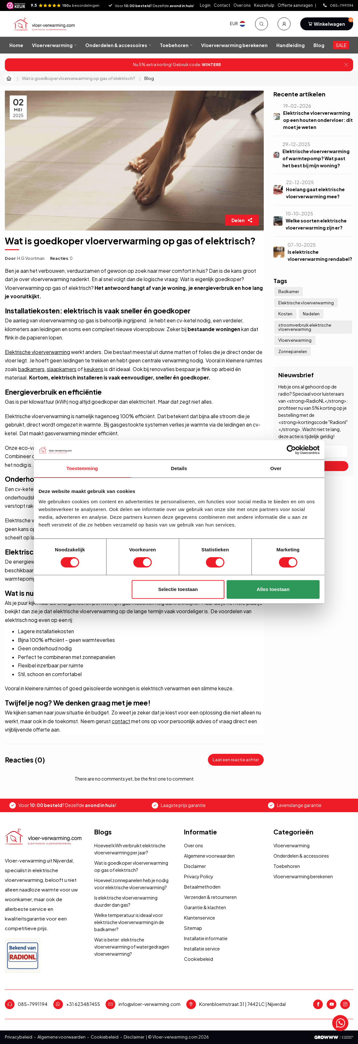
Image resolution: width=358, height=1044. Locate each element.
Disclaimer (195, 866)
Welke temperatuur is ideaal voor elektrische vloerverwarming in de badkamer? (129, 922)
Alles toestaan (273, 589)
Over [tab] (275, 468)
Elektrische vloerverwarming (37, 352)
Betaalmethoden (202, 887)
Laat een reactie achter (236, 759)
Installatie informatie (206, 938)
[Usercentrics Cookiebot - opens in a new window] (291, 450)
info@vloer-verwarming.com (149, 1004)
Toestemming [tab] (82, 468)
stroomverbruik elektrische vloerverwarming (304, 327)
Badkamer (288, 291)
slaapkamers (62, 369)
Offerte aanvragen (295, 5)
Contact (222, 5)
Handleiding (290, 45)
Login (205, 5)
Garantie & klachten (205, 907)
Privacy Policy (198, 876)
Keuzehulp (264, 5)
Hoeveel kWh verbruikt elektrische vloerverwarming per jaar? (130, 848)
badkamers (31, 369)
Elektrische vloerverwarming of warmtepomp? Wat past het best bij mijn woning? (316, 158)
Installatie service (202, 948)
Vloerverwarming (52, 45)
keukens (93, 369)
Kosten (285, 313)
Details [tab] (179, 468)
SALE (341, 45)
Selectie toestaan (178, 589)
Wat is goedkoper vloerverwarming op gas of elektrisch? (78, 78)
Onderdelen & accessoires (116, 45)
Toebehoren (174, 45)
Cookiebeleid (198, 959)
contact (121, 721)
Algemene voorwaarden (209, 856)
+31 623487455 (83, 1004)
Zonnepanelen (292, 351)
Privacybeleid (18, 1036)
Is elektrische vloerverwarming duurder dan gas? (126, 901)
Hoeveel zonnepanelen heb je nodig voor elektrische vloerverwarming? (131, 883)
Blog (318, 45)
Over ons (242, 5)
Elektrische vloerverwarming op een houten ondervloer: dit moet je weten (318, 120)
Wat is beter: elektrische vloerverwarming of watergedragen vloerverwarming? (131, 947)
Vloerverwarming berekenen (234, 45)
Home (16, 45)
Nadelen (311, 313)
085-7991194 (338, 5)
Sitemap (193, 928)
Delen (241, 220)
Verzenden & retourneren (210, 897)
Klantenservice (199, 918)
